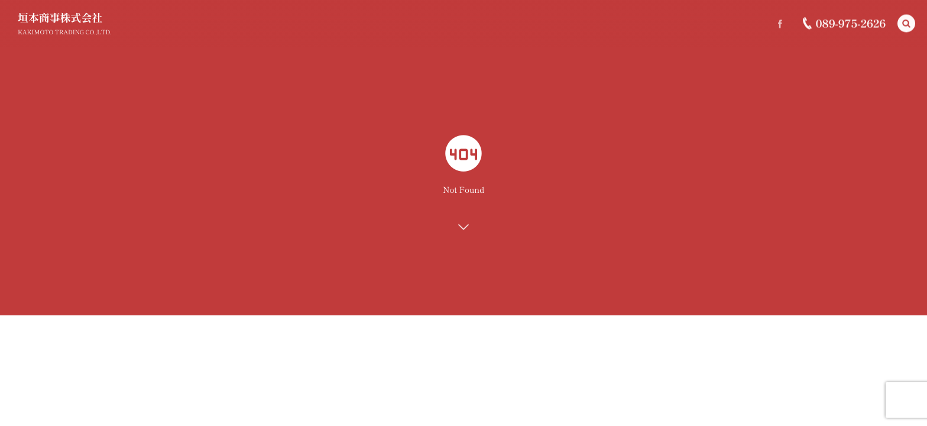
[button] (906, 23)
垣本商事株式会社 (60, 17)
